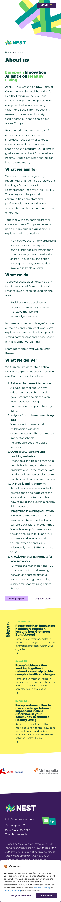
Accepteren (46, 896)
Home (8, 52)
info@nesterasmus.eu (19, 819)
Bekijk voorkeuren (21, 896)
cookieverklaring (42, 888)
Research (11, 353)
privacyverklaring (12, 891)
